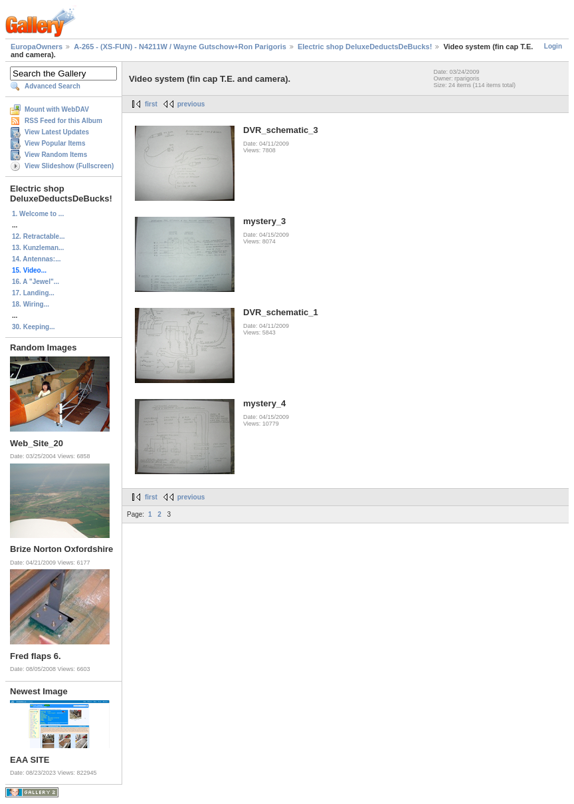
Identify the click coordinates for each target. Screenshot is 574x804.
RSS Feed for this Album (63, 120)
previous (191, 104)
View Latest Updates (57, 132)
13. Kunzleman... (38, 247)
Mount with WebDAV (57, 109)
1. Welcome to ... (38, 213)
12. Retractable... (38, 236)
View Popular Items (55, 143)
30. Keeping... (33, 327)
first (151, 104)
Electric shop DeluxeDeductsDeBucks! (365, 47)
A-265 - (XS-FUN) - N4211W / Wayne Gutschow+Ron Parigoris (180, 47)
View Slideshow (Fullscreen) (69, 166)
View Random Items (56, 154)
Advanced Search (52, 86)
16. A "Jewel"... (35, 281)
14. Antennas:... (36, 259)
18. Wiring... (30, 304)
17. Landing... (33, 293)
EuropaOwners (36, 47)
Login (553, 46)
